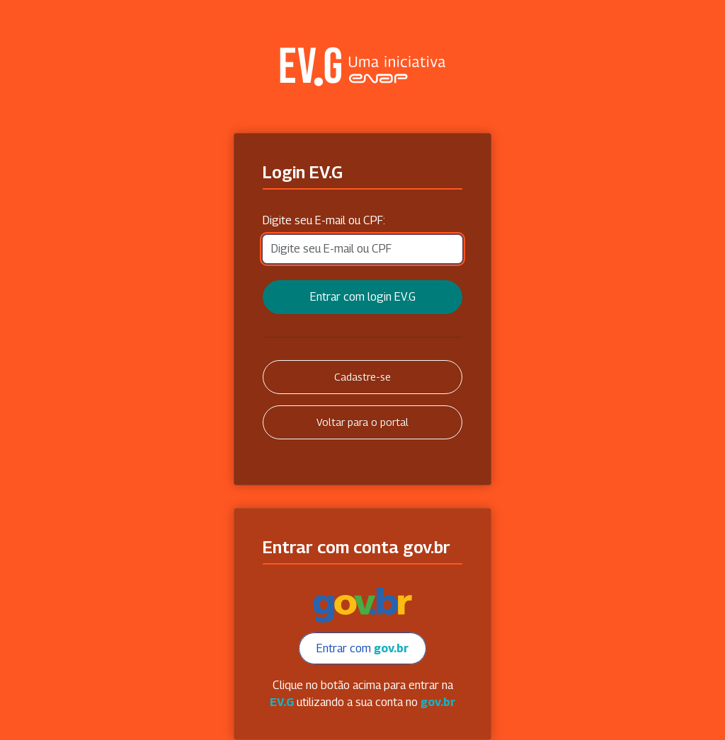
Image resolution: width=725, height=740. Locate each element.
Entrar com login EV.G (363, 296)
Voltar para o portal (362, 422)
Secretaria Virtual (362, 66)
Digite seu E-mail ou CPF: (324, 220)
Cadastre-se (362, 377)
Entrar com (362, 648)
